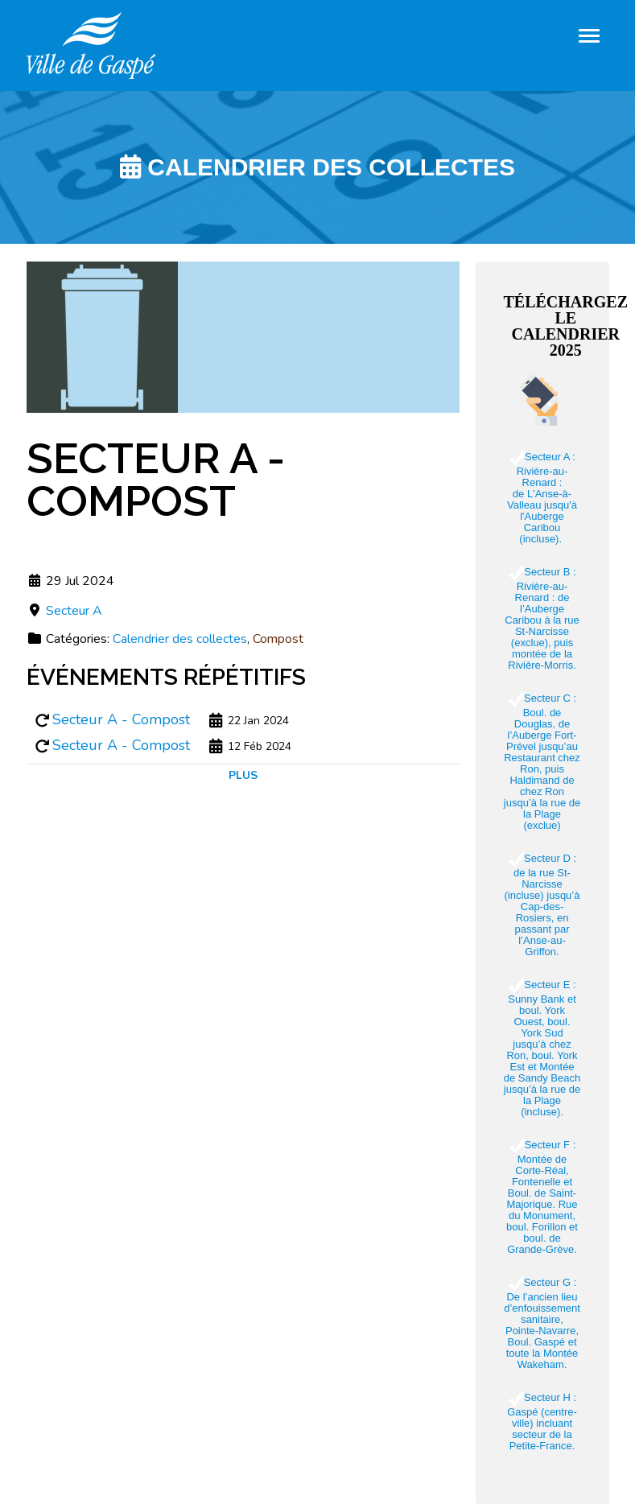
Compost (278, 639)
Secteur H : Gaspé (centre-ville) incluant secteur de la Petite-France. (542, 1421)
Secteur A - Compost (121, 719)
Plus (243, 775)
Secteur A (74, 611)
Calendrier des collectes (180, 639)
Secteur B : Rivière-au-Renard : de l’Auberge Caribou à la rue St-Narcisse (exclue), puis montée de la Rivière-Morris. (542, 618)
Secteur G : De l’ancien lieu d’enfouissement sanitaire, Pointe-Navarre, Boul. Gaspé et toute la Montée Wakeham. (542, 1323)
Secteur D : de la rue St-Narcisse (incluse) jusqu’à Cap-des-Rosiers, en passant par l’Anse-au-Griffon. (542, 905)
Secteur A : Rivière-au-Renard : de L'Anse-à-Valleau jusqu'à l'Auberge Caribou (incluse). (542, 498)
